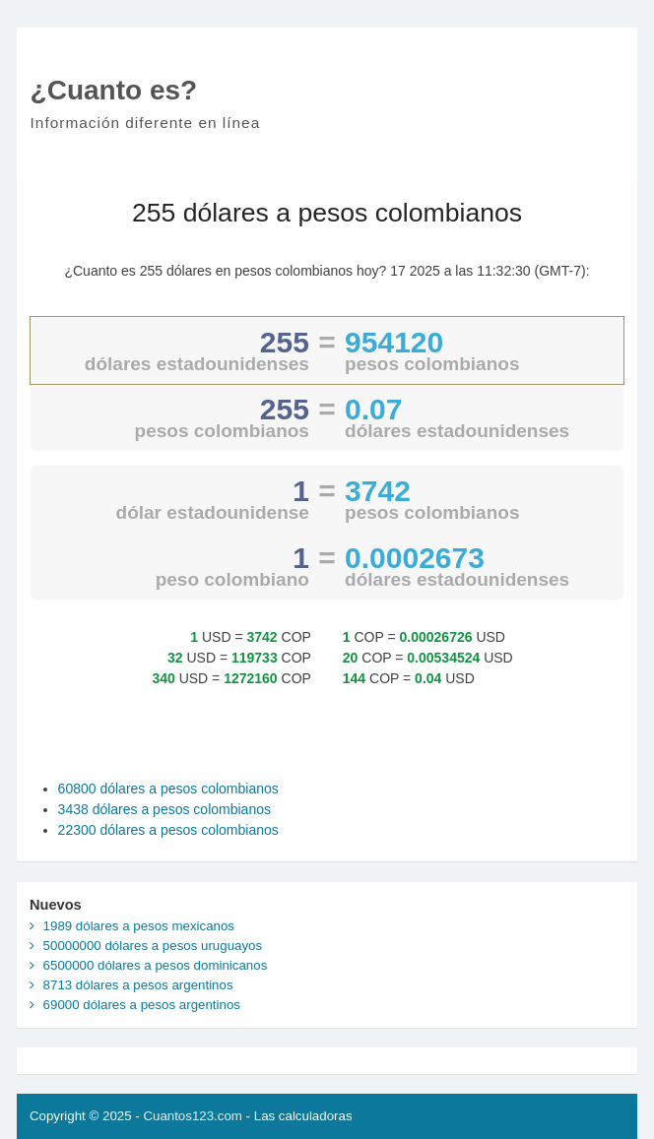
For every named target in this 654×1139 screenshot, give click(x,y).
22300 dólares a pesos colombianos (168, 830)
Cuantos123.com (192, 1115)
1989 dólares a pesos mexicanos (138, 925)
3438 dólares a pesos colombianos (164, 809)
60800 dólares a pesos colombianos (168, 788)
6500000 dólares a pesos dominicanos (155, 965)
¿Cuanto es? (114, 90)
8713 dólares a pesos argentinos (138, 985)
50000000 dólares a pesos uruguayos (153, 945)
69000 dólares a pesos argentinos (141, 1004)
